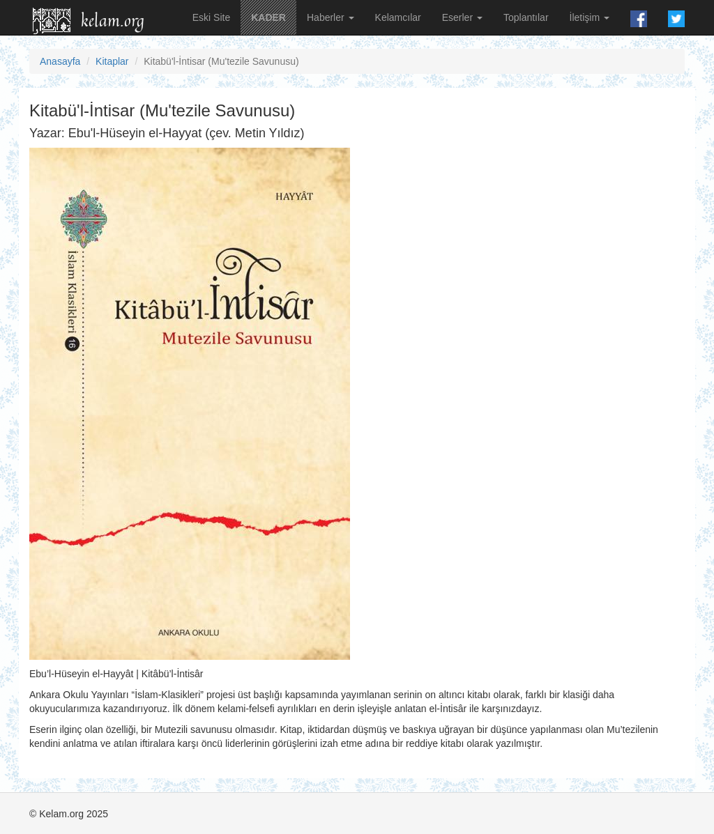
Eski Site (211, 17)
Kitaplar (112, 61)
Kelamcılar (398, 17)
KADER (268, 17)
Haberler (330, 17)
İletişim (589, 17)
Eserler (462, 17)
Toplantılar (526, 17)
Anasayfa (60, 61)
